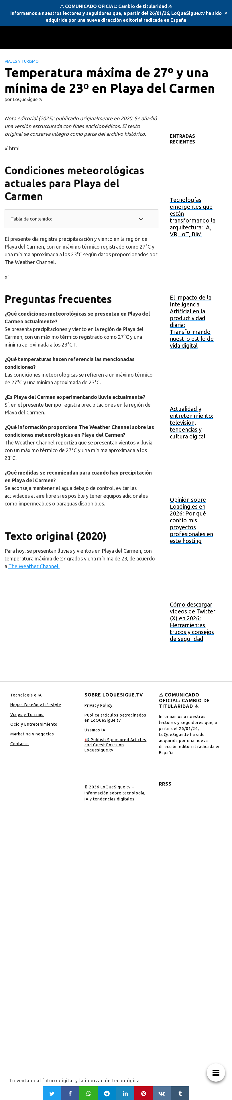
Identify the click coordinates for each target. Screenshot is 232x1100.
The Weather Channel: (34, 566)
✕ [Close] (226, 13)
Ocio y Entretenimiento (34, 724)
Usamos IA (94, 730)
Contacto (19, 743)
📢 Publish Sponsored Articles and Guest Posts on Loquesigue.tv (115, 744)
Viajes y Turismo (22, 61)
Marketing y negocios (32, 734)
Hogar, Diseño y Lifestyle (35, 704)
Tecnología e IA (26, 695)
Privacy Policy (98, 705)
